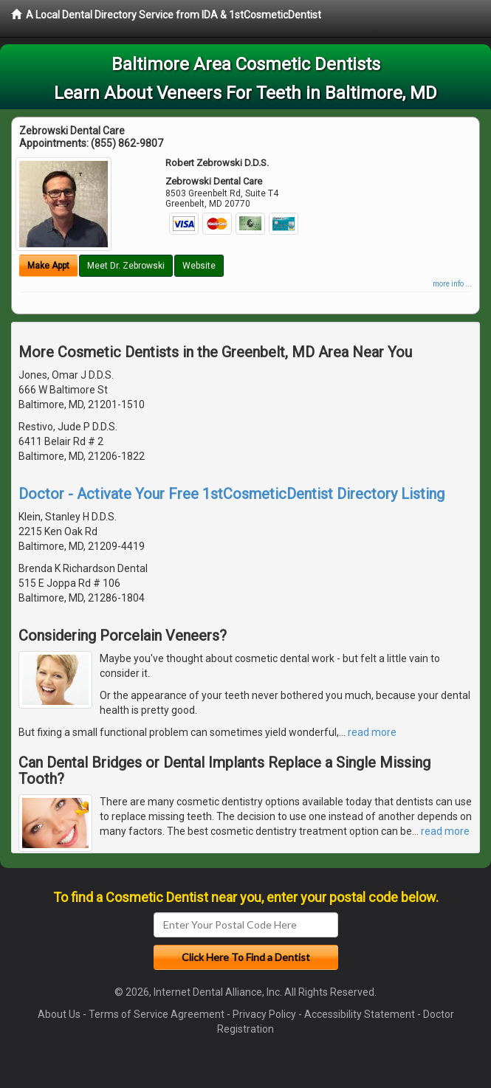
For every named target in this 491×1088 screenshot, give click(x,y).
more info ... (452, 284)
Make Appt (48, 266)
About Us (59, 1014)
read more (372, 732)
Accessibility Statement (359, 1014)
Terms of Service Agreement (156, 1014)
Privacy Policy (264, 1014)
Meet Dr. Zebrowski (126, 266)
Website (199, 266)
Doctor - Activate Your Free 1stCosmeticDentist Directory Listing (231, 494)
